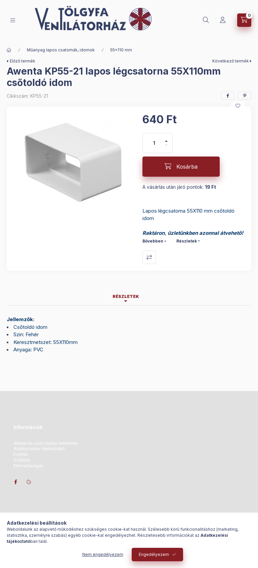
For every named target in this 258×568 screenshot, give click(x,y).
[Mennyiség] (154, 143)
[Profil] (222, 20)
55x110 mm (121, 49)
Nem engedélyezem (102, 554)
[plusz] (166, 138)
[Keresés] (206, 20)
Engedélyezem (154, 554)
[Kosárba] (181, 167)
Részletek (186, 241)
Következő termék (230, 60)
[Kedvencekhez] (238, 106)
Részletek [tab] (126, 296)
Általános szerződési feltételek (45, 443)
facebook (15, 482)
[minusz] (166, 148)
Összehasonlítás (149, 257)
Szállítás (22, 460)
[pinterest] (244, 96)
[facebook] (227, 96)
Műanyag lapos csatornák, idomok (61, 49)
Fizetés (20, 454)
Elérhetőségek (28, 465)
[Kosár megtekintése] (244, 20)
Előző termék (22, 60)
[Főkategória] (9, 50)
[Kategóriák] (13, 20)
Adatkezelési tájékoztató (39, 448)
